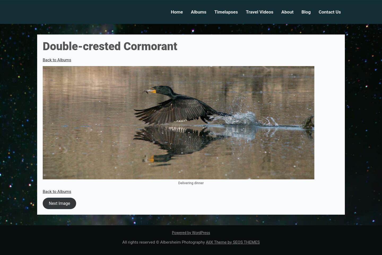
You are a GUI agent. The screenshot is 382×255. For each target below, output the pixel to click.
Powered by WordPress (191, 233)
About (287, 12)
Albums (198, 12)
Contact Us (330, 12)
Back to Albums (57, 60)
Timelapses (226, 12)
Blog (306, 12)
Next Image (59, 203)
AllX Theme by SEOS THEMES (233, 242)
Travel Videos (260, 12)
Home (177, 12)
